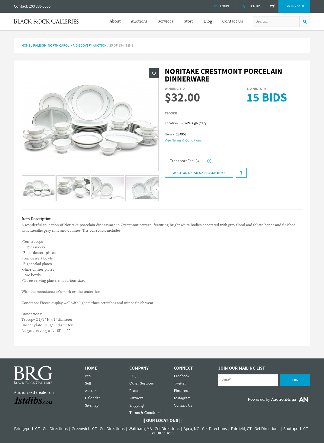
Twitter (180, 383)
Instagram (182, 398)
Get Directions (55, 429)
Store (189, 21)
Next (156, 189)
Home (26, 45)
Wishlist (154, 73)
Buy (88, 376)
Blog (208, 21)
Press (133, 391)
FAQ (132, 376)
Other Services (141, 383)
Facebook (182, 376)
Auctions (139, 21)
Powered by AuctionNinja (272, 399)
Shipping (136, 405)
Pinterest (181, 391)
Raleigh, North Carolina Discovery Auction (70, 45)
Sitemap (91, 405)
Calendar (92, 398)
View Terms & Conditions (183, 140)
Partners (136, 398)
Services (166, 21)
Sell (88, 383)
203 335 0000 (40, 6)
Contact (20, 6)
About (115, 21)
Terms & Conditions (145, 413)
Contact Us (232, 21)
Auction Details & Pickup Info (199, 173)
